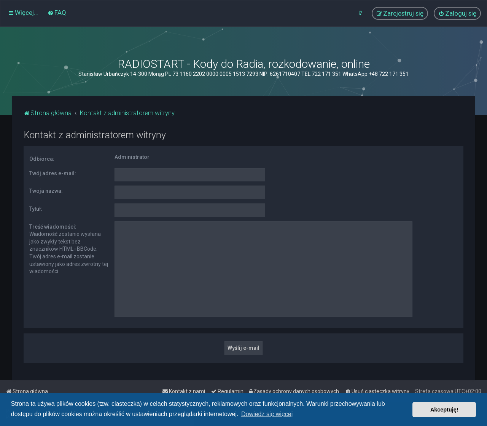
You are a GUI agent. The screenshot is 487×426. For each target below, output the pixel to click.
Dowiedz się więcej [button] (267, 414)
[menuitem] (57, 12)
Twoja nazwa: (46, 191)
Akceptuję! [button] (444, 410)
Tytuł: (35, 209)
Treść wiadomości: (52, 227)
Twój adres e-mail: (52, 173)
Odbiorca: (41, 159)
